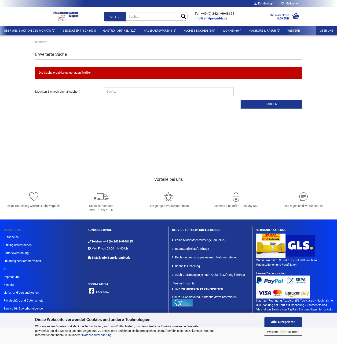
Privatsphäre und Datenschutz (23, 300)
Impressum (11, 277)
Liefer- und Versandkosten (21, 292)
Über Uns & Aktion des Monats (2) (29, 30)
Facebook (102, 292)
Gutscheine (11, 237)
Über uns (326, 30)
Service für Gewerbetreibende (23, 308)
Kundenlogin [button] (264, 3)
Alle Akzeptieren (283, 322)
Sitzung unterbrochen (18, 245)
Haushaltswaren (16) (159, 30)
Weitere (293, 30)
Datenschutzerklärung (96, 335)
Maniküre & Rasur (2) (264, 30)
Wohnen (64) (232, 30)
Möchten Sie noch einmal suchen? (58, 91)
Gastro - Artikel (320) (119, 30)
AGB (6, 269)
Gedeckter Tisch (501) (79, 30)
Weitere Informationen (283, 332)
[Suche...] (115, 16)
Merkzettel (289, 3)
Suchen (271, 104)
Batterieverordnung (16, 253)
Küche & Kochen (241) (199, 30)
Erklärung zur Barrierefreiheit (22, 261)
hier (192, 283)
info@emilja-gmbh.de (211, 18)
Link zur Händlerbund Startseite (192, 297)
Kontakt (9, 285)
